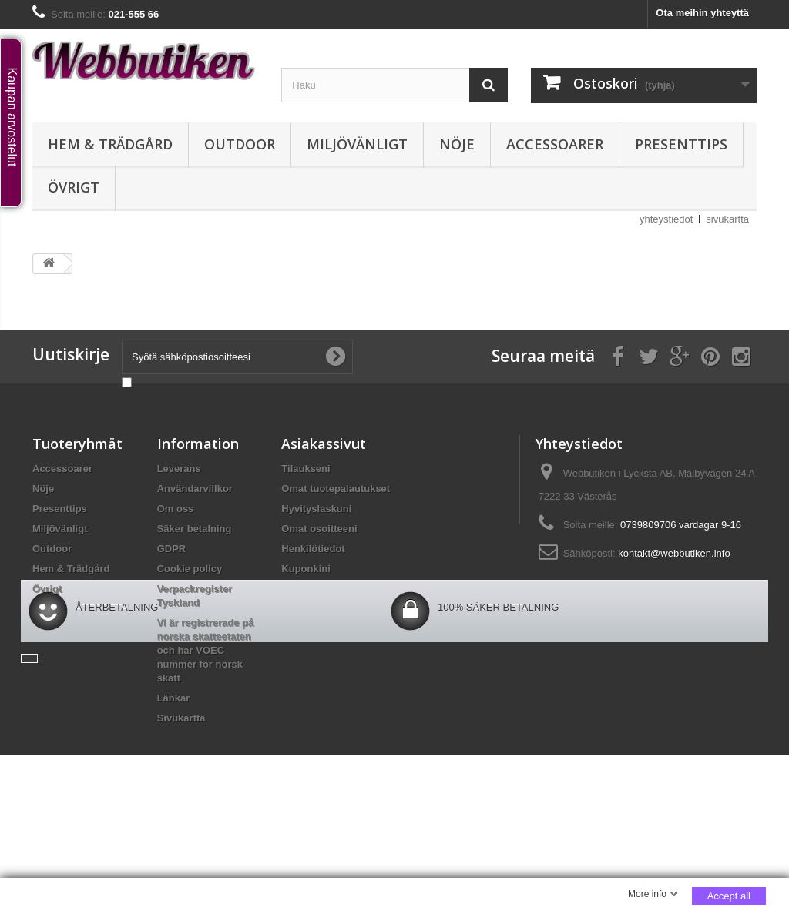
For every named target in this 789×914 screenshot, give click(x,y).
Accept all (728, 896)
